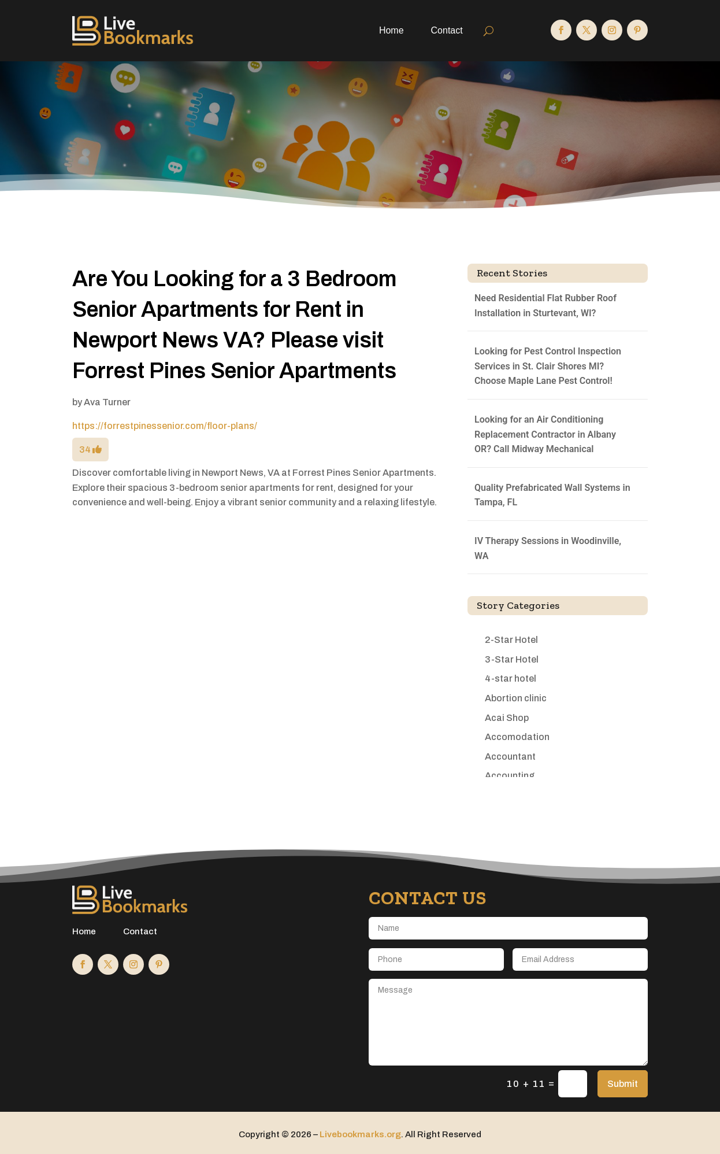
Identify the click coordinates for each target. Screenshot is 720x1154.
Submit (622, 1084)
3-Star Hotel (512, 659)
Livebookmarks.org (360, 1134)
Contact (447, 30)
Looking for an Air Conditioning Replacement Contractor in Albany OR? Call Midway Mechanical (545, 434)
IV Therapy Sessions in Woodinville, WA (547, 548)
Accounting (510, 776)
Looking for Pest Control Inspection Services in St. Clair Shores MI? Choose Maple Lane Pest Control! (547, 366)
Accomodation (517, 737)
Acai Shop (507, 718)
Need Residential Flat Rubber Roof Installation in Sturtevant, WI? (545, 306)
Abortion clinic (516, 698)
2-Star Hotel (511, 640)
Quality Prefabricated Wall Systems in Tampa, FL (552, 495)
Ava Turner (107, 402)
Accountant (510, 756)
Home (391, 30)
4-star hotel (510, 678)
